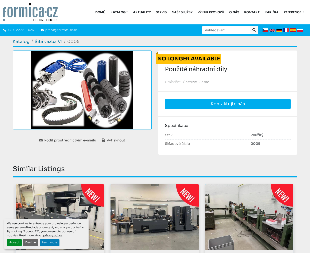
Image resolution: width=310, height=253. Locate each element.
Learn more (49, 242)
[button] (119, 12)
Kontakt (252, 12)
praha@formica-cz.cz (61, 30)
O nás (234, 12)
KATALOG (118, 12)
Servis (161, 12)
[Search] (226, 30)
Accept (14, 242)
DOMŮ (100, 12)
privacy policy (52, 235)
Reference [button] (293, 12)
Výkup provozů (211, 12)
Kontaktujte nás (228, 104)
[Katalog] (21, 41)
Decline (30, 242)
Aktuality (142, 12)
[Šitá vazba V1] (48, 41)
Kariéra (272, 12)
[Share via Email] (67, 140)
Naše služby (182, 12)
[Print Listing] (113, 140)
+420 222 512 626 (21, 30)
